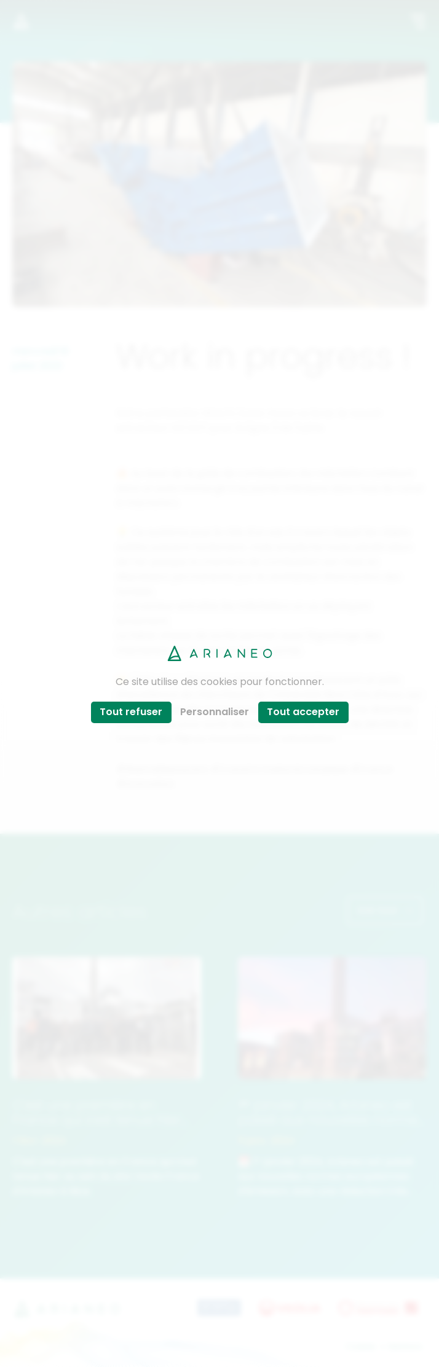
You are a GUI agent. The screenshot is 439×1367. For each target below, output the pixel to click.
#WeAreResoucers (162, 768)
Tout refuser (131, 712)
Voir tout (384, 909)
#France (372, 768)
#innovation (145, 783)
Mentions (405, 1346)
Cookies (361, 1346)
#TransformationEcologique (279, 768)
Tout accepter (303, 712)
